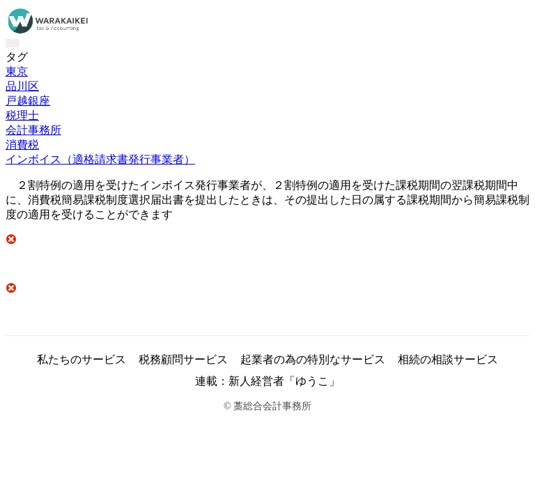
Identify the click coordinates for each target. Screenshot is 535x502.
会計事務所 (33, 130)
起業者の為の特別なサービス (312, 359)
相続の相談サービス (448, 359)
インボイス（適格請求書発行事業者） (100, 159)
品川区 (22, 86)
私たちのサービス (81, 359)
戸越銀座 (28, 101)
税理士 (22, 115)
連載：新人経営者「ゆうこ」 (267, 381)
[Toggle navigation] (13, 43)
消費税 (22, 145)
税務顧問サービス (183, 359)
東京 (17, 71)
